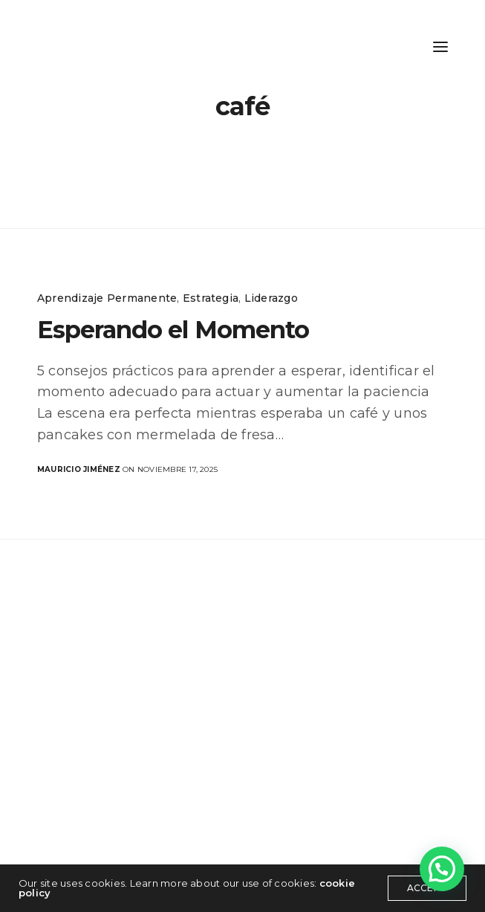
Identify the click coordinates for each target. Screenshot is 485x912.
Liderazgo (271, 298)
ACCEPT (427, 887)
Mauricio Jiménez (78, 469)
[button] (442, 869)
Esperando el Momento (173, 329)
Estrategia (210, 298)
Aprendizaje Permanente (107, 298)
